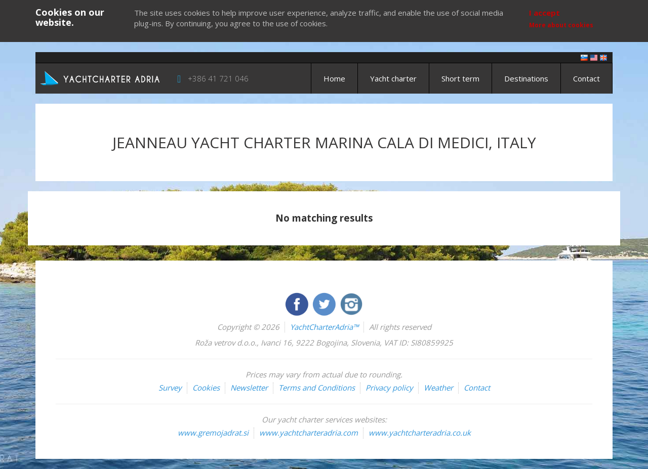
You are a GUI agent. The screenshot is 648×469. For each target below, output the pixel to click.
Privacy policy (389, 387)
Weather (438, 387)
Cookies (206, 387)
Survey (170, 387)
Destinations (526, 78)
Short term (460, 78)
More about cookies (561, 25)
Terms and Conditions (316, 387)
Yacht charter (393, 78)
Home (334, 78)
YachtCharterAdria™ (324, 327)
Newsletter (249, 387)
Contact (586, 78)
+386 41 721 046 (218, 78)
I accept (544, 13)
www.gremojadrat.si (213, 433)
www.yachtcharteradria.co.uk (420, 433)
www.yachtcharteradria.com (308, 433)
